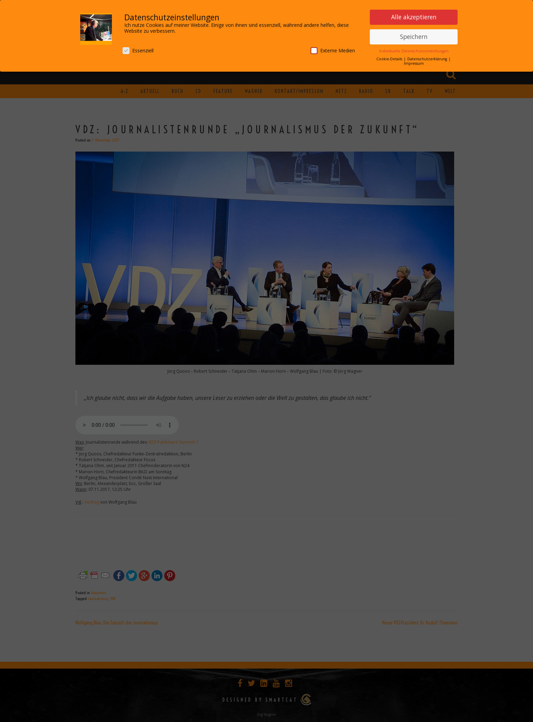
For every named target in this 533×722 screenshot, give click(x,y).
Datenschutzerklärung (427, 58)
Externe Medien (333, 50)
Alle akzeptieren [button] (414, 17)
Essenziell (138, 50)
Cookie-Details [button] (389, 58)
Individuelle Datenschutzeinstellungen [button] (414, 51)
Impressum (414, 63)
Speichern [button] (414, 36)
